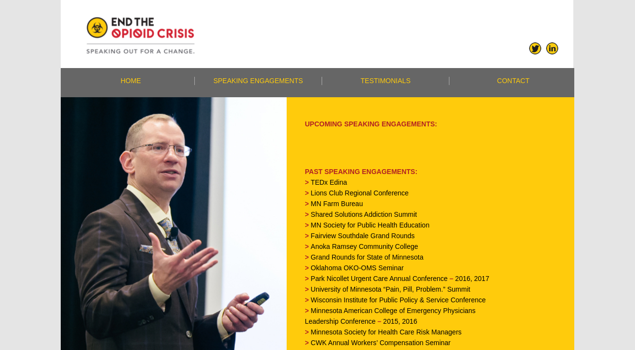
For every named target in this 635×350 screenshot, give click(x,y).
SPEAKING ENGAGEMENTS (258, 81)
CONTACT (513, 81)
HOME (130, 81)
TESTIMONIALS (385, 81)
